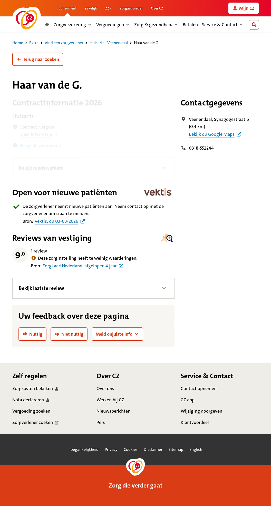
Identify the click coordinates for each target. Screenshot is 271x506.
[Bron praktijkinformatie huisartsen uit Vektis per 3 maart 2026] (60, 221)
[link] (243, 8)
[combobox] (255, 24)
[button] (37, 59)
